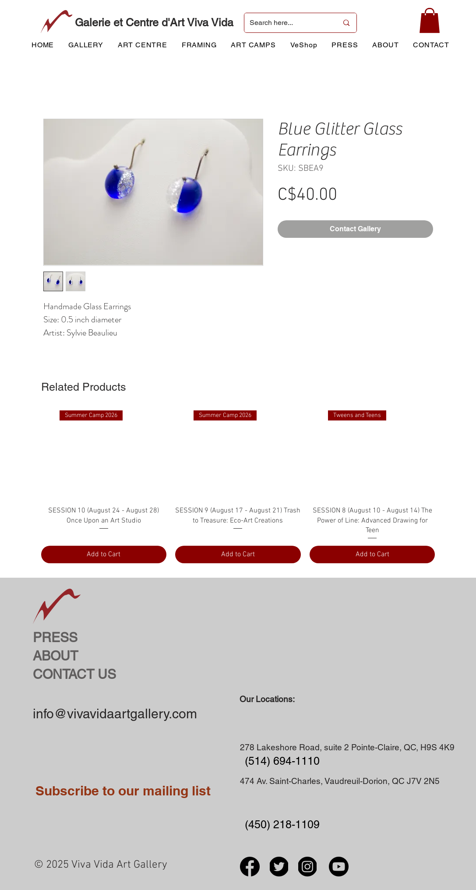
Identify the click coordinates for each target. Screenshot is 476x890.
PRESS (55, 637)
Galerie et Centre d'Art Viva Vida (154, 22)
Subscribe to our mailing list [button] (123, 790)
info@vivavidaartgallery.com (115, 713)
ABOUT (55, 656)
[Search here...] (287, 22)
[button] (429, 20)
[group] (238, 487)
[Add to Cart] (104, 554)
